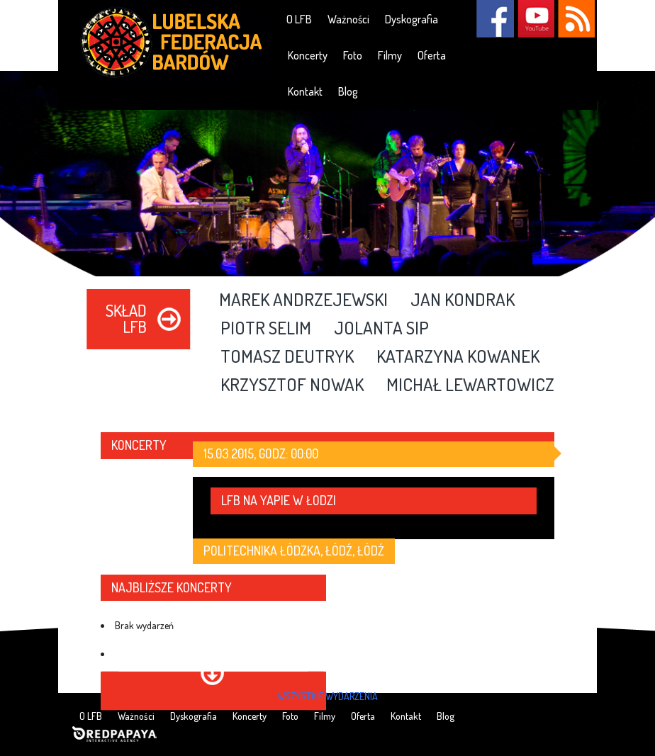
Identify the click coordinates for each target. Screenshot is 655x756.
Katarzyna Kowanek (457, 357)
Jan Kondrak (462, 300)
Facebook (495, 19)
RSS (576, 19)
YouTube (535, 19)
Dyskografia (411, 19)
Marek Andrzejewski (303, 300)
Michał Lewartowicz (470, 385)
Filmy (390, 55)
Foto (352, 55)
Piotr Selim (265, 329)
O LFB (299, 19)
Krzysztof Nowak (292, 385)
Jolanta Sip (381, 329)
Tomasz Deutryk (287, 357)
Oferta (432, 55)
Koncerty (308, 55)
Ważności (348, 19)
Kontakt (305, 91)
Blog (348, 91)
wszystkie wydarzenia (327, 696)
